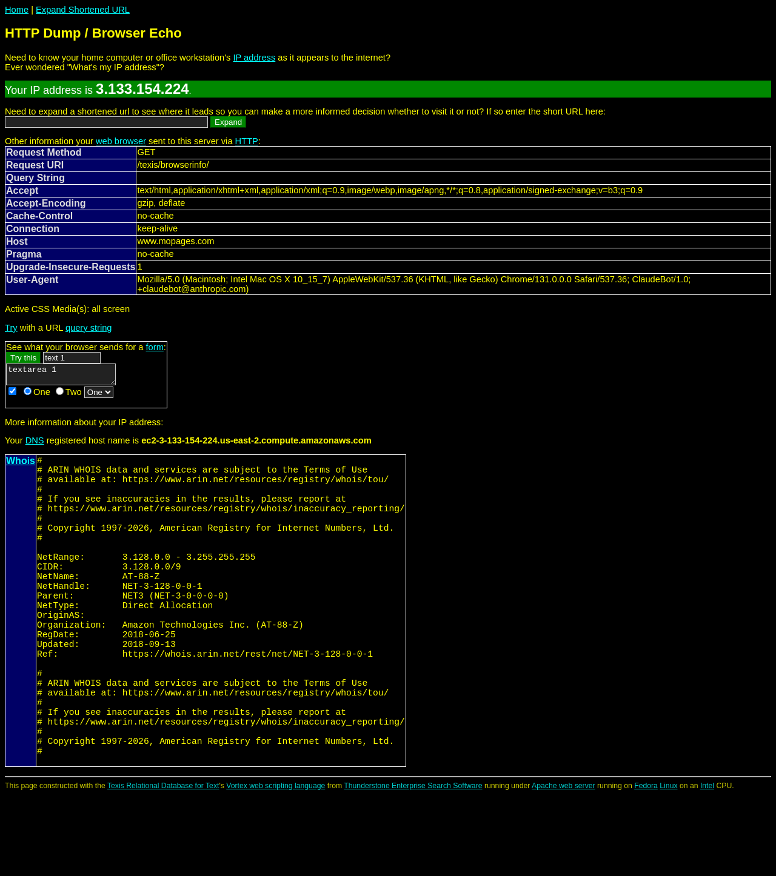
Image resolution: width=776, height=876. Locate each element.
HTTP (246, 141)
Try (11, 328)
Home (16, 10)
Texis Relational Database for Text (163, 867)
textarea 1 (67, 376)
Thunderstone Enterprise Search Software (413, 867)
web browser (121, 141)
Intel (707, 867)
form (155, 347)
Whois (20, 464)
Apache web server (563, 867)
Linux (668, 867)
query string (88, 328)
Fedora (646, 867)
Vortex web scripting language (275, 867)
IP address (254, 57)
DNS (34, 444)
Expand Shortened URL (83, 10)
